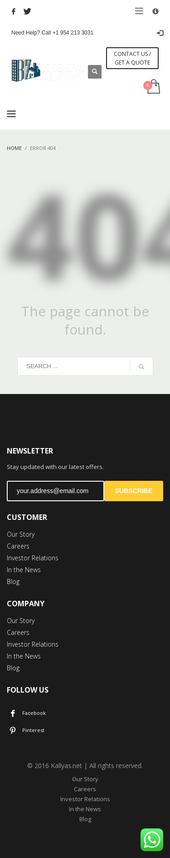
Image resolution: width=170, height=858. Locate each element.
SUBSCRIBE (133, 490)
